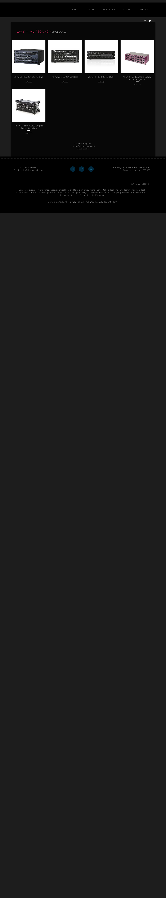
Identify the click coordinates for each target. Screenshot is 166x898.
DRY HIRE (26, 31)
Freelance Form (93, 202)
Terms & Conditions (57, 202)
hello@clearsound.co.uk (32, 170)
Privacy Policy (76, 202)
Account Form (109, 202)
